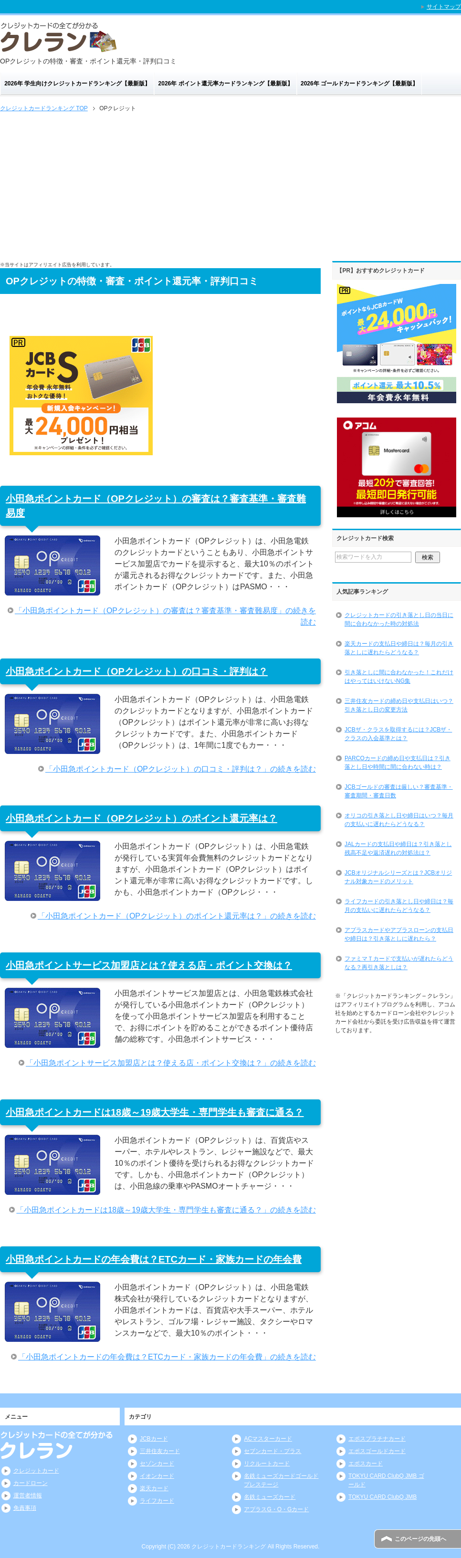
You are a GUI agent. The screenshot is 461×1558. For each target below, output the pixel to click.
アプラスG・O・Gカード (276, 1509)
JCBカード (154, 1438)
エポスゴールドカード (377, 1451)
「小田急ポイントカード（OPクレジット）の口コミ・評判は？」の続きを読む (180, 769)
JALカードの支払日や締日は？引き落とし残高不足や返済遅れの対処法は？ (398, 848)
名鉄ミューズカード (269, 1497)
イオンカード (157, 1476)
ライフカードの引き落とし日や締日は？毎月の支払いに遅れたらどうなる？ (399, 905)
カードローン (30, 1483)
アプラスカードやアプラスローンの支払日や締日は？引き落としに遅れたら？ (399, 934)
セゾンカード (157, 1463)
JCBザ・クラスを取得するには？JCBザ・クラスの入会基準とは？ (398, 734)
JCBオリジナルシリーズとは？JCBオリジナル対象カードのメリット (398, 877)
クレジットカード (36, 1470)
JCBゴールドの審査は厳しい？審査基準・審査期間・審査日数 (399, 791)
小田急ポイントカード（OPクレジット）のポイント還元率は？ (141, 818)
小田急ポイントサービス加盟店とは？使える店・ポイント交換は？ (149, 965)
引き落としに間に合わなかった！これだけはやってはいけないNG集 (399, 676)
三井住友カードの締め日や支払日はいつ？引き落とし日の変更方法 (399, 705)
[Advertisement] (230, 185)
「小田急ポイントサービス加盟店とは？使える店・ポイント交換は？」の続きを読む (171, 1063)
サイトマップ (444, 6)
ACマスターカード (268, 1438)
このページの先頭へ (420, 1539)
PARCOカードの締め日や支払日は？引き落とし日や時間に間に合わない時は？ (398, 762)
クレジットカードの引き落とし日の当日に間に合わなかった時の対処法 (399, 619)
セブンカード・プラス (272, 1451)
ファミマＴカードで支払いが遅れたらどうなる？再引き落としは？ (399, 963)
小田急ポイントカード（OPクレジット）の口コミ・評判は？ (137, 671)
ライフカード (157, 1500)
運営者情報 (27, 1495)
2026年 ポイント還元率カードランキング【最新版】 (225, 83)
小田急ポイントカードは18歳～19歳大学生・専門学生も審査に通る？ (155, 1112)
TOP (44, 108)
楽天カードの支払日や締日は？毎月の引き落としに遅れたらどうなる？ (399, 648)
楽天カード (154, 1488)
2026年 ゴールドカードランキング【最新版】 (359, 83)
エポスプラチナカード (377, 1438)
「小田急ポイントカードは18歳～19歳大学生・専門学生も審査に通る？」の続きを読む (166, 1210)
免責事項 (24, 1508)
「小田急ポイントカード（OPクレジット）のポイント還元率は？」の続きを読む (177, 916)
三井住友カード (160, 1451)
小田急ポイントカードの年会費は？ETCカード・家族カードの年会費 (154, 1259)
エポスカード (365, 1463)
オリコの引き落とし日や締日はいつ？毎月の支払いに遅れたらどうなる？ (399, 819)
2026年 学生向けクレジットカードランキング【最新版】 (77, 83)
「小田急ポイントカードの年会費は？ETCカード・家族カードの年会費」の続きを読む (167, 1357)
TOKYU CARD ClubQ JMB (382, 1497)
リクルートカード (267, 1463)
